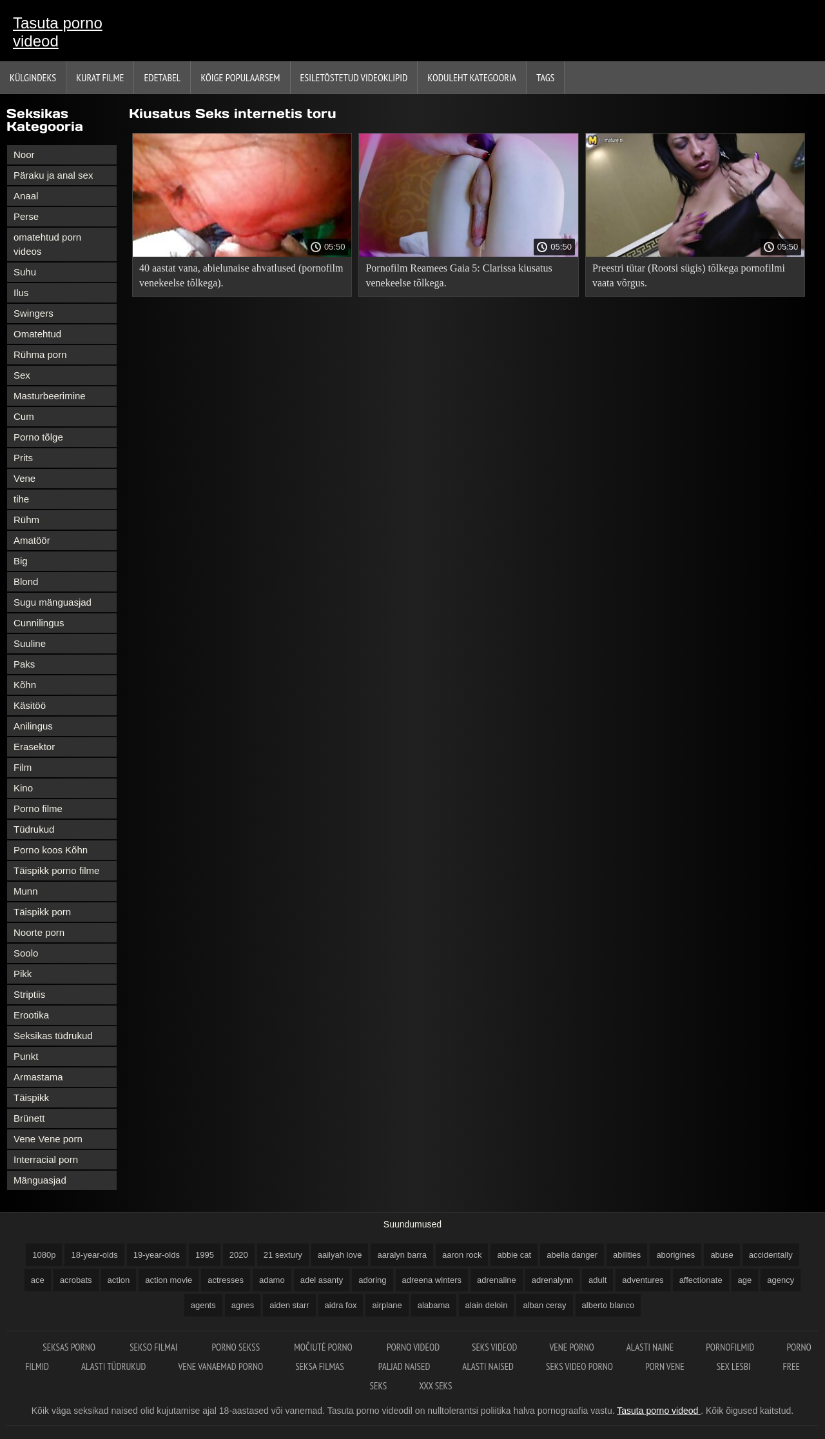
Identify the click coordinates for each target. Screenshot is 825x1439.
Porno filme (38, 808)
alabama (434, 1305)
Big (21, 560)
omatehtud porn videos (47, 244)
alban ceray (544, 1305)
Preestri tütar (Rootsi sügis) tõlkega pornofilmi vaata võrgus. (688, 275)
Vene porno (571, 1347)
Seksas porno (70, 1347)
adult (597, 1280)
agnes (242, 1305)
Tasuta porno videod (57, 32)
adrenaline (496, 1280)
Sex (22, 375)
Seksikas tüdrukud (53, 1035)
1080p (43, 1255)
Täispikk (31, 1097)
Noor (24, 154)
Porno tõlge (38, 437)
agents (203, 1305)
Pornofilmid (730, 1347)
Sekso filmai (154, 1347)
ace (37, 1280)
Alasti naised (488, 1366)
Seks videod (494, 1347)
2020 (238, 1255)
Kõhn (25, 684)
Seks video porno (579, 1366)
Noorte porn (39, 932)
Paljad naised (404, 1366)
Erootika (31, 1014)
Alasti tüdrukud (113, 1366)
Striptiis (29, 994)
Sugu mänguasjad (53, 602)
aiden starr (289, 1305)
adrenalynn (552, 1280)
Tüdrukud (34, 829)
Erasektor (34, 746)
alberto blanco (608, 1305)
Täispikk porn (42, 911)
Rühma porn (40, 354)
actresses (226, 1280)
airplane (387, 1305)
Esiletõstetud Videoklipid (354, 77)
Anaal (26, 195)
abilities (627, 1255)
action (119, 1280)
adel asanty (322, 1280)
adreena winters (432, 1280)
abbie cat (514, 1255)
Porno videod (413, 1347)
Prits (23, 457)
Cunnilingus (39, 622)
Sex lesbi (734, 1366)
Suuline (30, 643)
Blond (26, 581)
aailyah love (340, 1255)
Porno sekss (236, 1347)
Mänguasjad (40, 1180)
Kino (23, 787)
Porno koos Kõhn (51, 849)
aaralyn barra (402, 1255)
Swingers (33, 313)
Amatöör (32, 540)
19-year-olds (156, 1255)
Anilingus (33, 725)
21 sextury (283, 1255)
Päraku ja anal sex (53, 175)
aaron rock (461, 1255)
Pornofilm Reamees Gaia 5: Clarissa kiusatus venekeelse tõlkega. (458, 275)
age (745, 1280)
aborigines (675, 1255)
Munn (26, 891)
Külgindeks (33, 77)
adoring (372, 1280)
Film (23, 767)
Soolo (26, 953)
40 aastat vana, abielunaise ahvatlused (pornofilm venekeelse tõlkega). (241, 275)
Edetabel (162, 77)
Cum (24, 416)
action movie (168, 1280)
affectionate (701, 1280)
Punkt (26, 1056)
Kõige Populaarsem (240, 77)
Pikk (23, 973)
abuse (721, 1255)
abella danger (572, 1255)
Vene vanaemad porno (220, 1366)
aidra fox (341, 1305)
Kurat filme (100, 77)
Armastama (38, 1076)
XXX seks (435, 1386)
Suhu (25, 271)
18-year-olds (94, 1255)
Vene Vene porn (48, 1138)
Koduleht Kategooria (471, 77)
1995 (204, 1255)
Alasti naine (650, 1347)
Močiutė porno (324, 1347)
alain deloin (486, 1305)
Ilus (21, 292)
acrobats (76, 1280)
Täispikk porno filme (56, 870)
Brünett (29, 1118)
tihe (21, 498)
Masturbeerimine (50, 395)
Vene (24, 478)
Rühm (26, 519)
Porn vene (664, 1366)
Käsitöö (30, 705)
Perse (26, 216)
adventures (642, 1280)
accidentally (771, 1255)
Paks (24, 664)
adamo (272, 1280)
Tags (545, 77)
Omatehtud (37, 333)
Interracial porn (46, 1159)
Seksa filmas (320, 1366)
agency (780, 1280)
